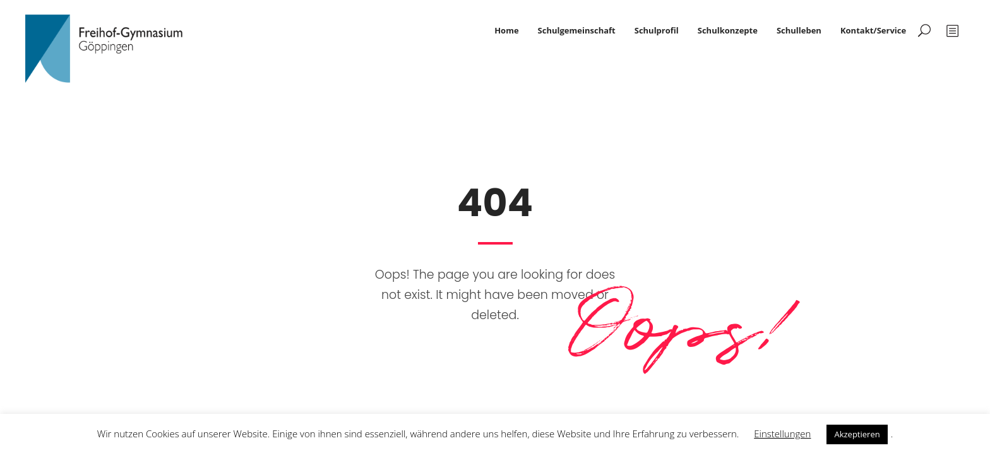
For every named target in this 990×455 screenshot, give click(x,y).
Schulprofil (657, 30)
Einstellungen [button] (782, 433)
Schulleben (799, 30)
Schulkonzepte (728, 30)
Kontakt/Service (873, 30)
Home (506, 30)
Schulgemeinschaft (577, 30)
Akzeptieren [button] (857, 434)
